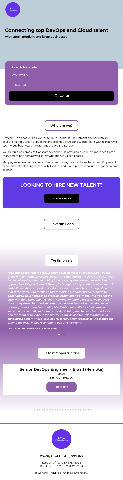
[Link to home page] (13, 9)
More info (61, 387)
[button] (59, 334)
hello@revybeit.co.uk (76, 472)
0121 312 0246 (74, 466)
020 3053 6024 (71, 462)
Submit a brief (61, 198)
